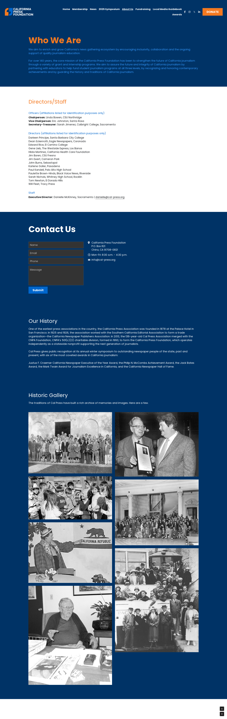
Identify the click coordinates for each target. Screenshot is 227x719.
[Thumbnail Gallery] (70, 442)
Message (36, 269)
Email (33, 252)
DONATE (213, 12)
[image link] (19, 11)
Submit (38, 289)
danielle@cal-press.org (110, 197)
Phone (34, 260)
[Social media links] (185, 12)
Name (34, 244)
